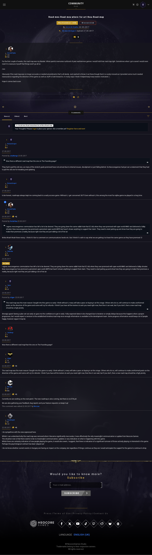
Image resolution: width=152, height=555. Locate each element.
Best (26, 116)
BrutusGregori (69, 31)
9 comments (76, 113)
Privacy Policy (82, 514)
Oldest (16, 116)
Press (47, 514)
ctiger (12, 298)
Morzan (36, 407)
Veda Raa (13, 222)
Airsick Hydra (72, 27)
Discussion (89, 23)
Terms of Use (62, 514)
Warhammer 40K (66, 23)
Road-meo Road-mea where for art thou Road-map (34, 126)
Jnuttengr (14, 156)
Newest (7, 116)
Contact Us (101, 514)
